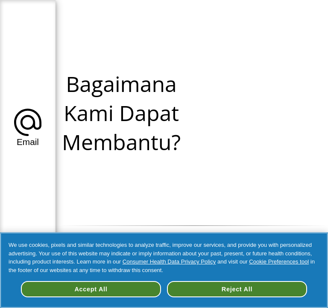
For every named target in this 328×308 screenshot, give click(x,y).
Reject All (237, 289)
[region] (164, 270)
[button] (27, 125)
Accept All (90, 289)
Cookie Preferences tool (279, 261)
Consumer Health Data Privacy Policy (169, 261)
